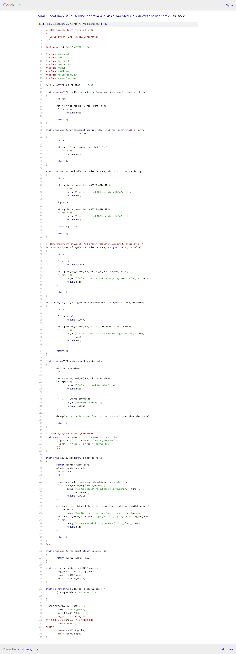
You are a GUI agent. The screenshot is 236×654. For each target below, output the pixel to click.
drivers (143, 16)
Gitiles (20, 649)
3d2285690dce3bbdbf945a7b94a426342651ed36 (98, 16)
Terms (37, 649)
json (230, 648)
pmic (166, 16)
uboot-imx (55, 16)
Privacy (28, 649)
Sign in (229, 5)
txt (222, 648)
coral (41, 16)
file (105, 24)
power (155, 16)
